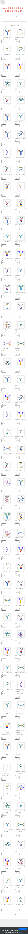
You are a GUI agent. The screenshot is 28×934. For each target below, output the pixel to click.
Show (3, 41)
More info (21, 932)
